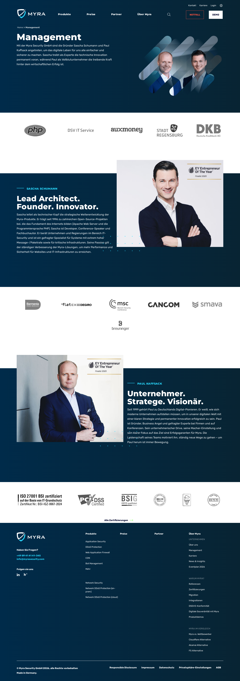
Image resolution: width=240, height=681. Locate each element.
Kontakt (192, 5)
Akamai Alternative (198, 645)
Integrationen (195, 600)
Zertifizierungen (197, 589)
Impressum (147, 667)
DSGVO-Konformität (199, 606)
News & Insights (197, 561)
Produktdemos (196, 617)
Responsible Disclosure (123, 667)
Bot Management (94, 563)
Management (195, 550)
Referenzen (194, 584)
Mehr (88, 569)
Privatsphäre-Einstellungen (195, 667)
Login (213, 5)
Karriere (203, 5)
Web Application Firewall (98, 552)
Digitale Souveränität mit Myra (204, 611)
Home (20, 27)
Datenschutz (166, 667)
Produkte (64, 14)
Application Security (96, 541)
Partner (116, 14)
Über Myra (144, 14)
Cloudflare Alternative (200, 639)
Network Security (94, 583)
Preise (91, 14)
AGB (218, 667)
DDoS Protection (94, 547)
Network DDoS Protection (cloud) (102, 597)
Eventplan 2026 (197, 567)
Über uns (193, 545)
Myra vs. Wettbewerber (200, 634)
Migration (193, 595)
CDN (88, 558)
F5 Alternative (196, 650)
